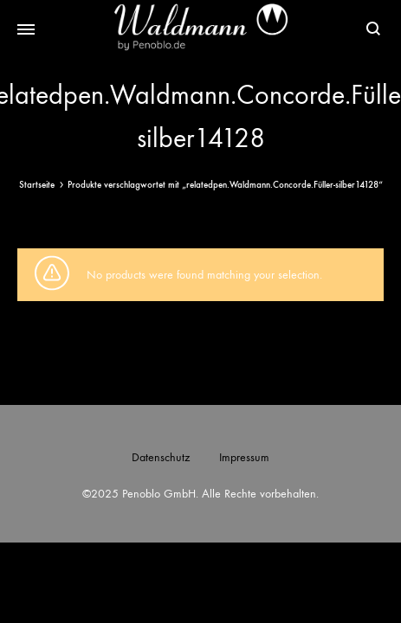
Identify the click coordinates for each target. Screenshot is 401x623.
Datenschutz (161, 457)
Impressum (244, 457)
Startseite (37, 184)
